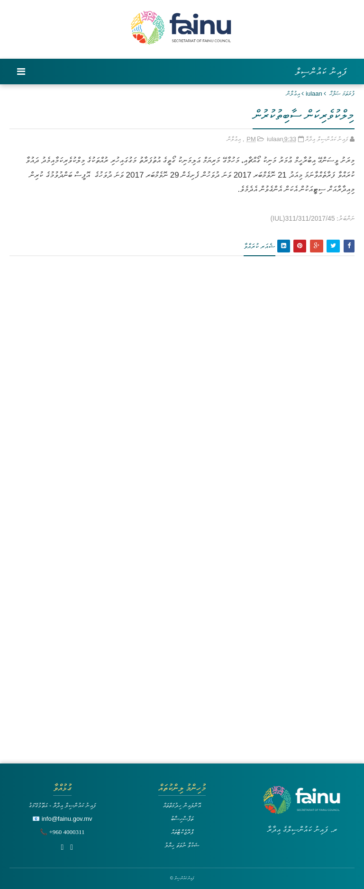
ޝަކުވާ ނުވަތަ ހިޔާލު (182, 845)
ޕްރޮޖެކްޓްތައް (182, 831)
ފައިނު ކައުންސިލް (321, 71)
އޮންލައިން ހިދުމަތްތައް (182, 805)
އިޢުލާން (293, 93)
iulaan (314, 93)
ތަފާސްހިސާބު (182, 818)
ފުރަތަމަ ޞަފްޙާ (342, 93)
